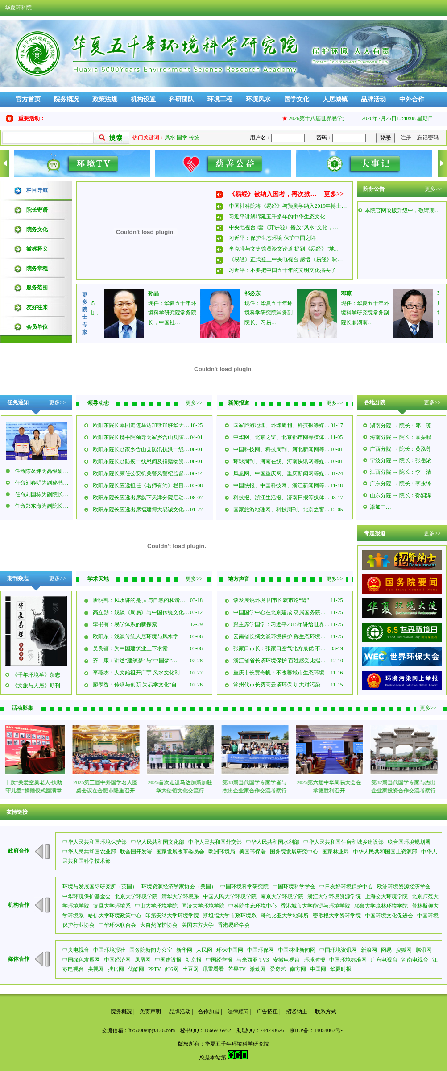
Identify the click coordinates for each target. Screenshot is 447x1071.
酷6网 (171, 969)
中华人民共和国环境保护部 (94, 842)
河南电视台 (414, 960)
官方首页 (28, 99)
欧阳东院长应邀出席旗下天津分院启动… (141, 497)
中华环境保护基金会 (86, 896)
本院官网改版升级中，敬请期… (402, 215)
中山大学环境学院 (156, 906)
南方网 (298, 969)
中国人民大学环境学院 (230, 896)
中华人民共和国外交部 (215, 842)
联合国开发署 (136, 852)
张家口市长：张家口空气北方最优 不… (279, 648)
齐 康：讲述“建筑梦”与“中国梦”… (135, 660)
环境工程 (219, 99)
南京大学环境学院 (282, 896)
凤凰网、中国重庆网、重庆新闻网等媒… (281, 473)
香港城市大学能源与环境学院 (315, 906)
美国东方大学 (198, 925)
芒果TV (237, 969)
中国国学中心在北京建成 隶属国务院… (279, 612)
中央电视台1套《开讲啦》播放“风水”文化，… (283, 227)
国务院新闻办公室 (150, 950)
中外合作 (411, 99)
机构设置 (143, 99)
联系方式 (325, 1011)
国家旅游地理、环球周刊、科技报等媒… (281, 425)
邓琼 (354, 293)
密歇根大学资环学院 (337, 915)
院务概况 (66, 99)
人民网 (204, 950)
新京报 (194, 960)
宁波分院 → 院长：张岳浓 (400, 460)
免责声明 (150, 1011)
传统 (194, 137)
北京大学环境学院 (136, 896)
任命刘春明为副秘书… (41, 483)
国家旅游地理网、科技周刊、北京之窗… (281, 509)
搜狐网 (404, 950)
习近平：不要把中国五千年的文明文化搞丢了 (282, 270)
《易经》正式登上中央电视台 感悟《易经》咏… (286, 259)
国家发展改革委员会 (180, 852)
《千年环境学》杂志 (36, 675)
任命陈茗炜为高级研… (41, 471)
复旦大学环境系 (112, 906)
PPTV (154, 969)
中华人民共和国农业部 (89, 852)
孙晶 (162, 293)
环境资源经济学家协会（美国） (178, 886)
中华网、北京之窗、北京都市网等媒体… (281, 437)
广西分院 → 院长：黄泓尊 (400, 449)
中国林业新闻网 (296, 950)
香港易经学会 (234, 925)
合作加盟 (208, 1011)
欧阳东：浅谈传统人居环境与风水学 (135, 636)
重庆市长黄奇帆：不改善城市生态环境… (281, 672)
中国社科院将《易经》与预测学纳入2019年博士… (288, 206)
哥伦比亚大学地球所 (285, 915)
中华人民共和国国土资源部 (385, 852)
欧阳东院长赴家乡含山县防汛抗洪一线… (141, 449)
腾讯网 (424, 950)
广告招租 (267, 1011)
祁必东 (261, 293)
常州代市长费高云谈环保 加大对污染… (279, 685)
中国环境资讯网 (338, 950)
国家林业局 (335, 852)
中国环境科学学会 (294, 886)
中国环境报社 (109, 950)
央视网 (96, 969)
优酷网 (136, 969)
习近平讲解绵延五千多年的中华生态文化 (277, 216)
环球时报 (314, 960)
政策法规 (104, 99)
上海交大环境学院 (386, 896)
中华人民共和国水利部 (272, 842)
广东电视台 (384, 960)
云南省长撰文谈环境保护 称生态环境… (279, 636)
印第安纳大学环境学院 (172, 915)
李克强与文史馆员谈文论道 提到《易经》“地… (284, 249)
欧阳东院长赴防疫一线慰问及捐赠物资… (141, 461)
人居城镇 (335, 99)
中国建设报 (168, 960)
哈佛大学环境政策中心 (114, 915)
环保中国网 (229, 950)
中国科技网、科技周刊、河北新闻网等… (281, 449)
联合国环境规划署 (409, 842)
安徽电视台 (286, 960)
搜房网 (116, 969)
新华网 (184, 950)
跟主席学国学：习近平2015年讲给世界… (281, 624)
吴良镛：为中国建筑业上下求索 (130, 648)
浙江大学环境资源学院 (334, 896)
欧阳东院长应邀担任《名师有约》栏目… (141, 485)
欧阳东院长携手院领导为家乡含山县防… (141, 437)
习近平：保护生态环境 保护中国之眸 (272, 238)
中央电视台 (75, 950)
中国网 (318, 969)
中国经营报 (219, 960)
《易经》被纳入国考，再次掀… (272, 194)
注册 (406, 137)
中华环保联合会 (117, 925)
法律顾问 (238, 1011)
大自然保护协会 (159, 925)
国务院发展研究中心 (294, 852)
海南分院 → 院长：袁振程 (400, 437)
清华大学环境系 (180, 896)
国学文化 (296, 99)
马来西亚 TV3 (252, 960)
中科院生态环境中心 (252, 906)
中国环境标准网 (348, 960)
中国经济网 (117, 960)
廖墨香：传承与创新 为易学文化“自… (137, 685)
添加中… (380, 507)
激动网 (258, 969)
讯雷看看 (213, 969)
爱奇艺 (278, 969)
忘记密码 (428, 137)
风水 (170, 137)
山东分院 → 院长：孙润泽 (400, 495)
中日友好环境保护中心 (346, 886)
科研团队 (181, 99)
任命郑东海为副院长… (41, 506)
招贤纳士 (296, 1011)
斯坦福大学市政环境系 (230, 915)
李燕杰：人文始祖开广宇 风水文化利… (139, 672)
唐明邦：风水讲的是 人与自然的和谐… (139, 600)
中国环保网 (260, 950)
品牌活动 (373, 99)
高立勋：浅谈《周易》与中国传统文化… (141, 612)
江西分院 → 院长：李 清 (400, 472)
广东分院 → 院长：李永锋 (400, 484)
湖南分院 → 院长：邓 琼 (400, 426)
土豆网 (190, 969)
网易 (386, 950)
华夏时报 (341, 969)
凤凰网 (143, 960)
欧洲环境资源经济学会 (403, 886)
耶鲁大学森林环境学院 (381, 906)
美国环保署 (252, 852)
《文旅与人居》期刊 (36, 685)
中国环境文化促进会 (389, 915)
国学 (182, 137)
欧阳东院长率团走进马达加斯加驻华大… (141, 425)
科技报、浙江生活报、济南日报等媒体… (281, 497)
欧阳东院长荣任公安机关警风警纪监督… (141, 473)
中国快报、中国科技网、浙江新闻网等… (281, 485)
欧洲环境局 (221, 852)
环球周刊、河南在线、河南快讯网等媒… (281, 461)
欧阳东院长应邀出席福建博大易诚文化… (141, 509)
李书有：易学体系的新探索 (125, 624)
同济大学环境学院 (203, 906)
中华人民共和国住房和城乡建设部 (343, 842)
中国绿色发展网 (81, 960)
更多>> (334, 194)
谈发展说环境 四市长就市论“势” (271, 600)
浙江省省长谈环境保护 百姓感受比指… (279, 660)
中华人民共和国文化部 (157, 842)
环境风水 (258, 99)
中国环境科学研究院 (244, 886)
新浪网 (369, 950)
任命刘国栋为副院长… (41, 494)
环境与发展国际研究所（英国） (99, 886)
